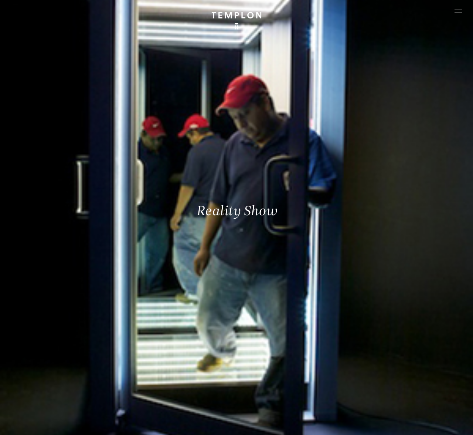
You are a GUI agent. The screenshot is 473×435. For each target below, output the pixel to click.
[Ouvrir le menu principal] (458, 11)
